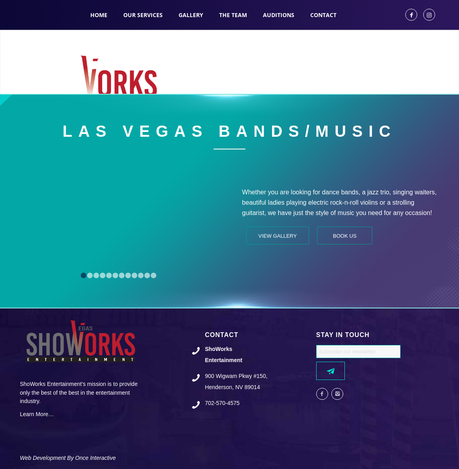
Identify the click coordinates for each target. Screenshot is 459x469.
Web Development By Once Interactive (68, 458)
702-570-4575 (222, 403)
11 (147, 275)
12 (153, 275)
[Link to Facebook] (411, 15)
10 (141, 275)
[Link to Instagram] (429, 15)
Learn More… (37, 414)
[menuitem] (98, 15)
